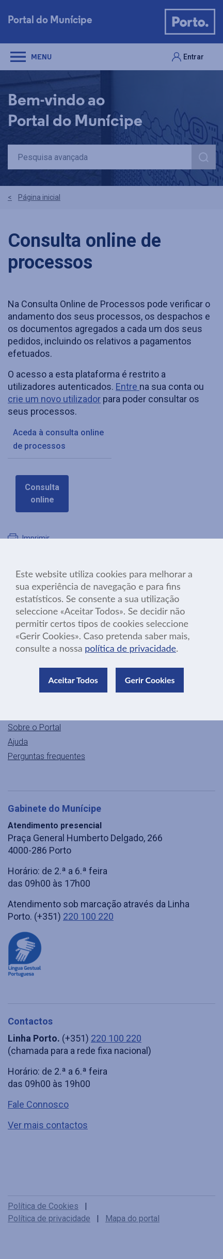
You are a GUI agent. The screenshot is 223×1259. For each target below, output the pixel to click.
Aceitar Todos (73, 680)
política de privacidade (130, 648)
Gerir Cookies (150, 680)
